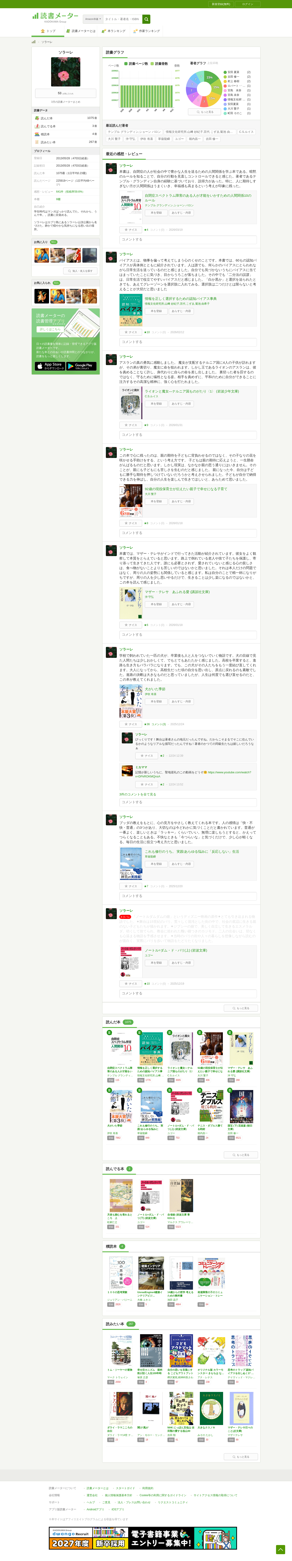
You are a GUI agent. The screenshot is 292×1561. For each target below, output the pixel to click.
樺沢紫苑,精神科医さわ (180, 1377)
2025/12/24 (177, 724)
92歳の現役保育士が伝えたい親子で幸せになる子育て (186, 489)
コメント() (157, 229)
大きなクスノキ (206, 1427)
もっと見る (205, 111)
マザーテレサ (235, 1435)
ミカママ (141, 767)
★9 (146, 425)
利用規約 (147, 1488)
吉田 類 (171, 1435)
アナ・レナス (205, 1377)
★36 (147, 724)
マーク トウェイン (117, 1377)
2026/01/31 (175, 425)
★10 (147, 332)
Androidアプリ (95, 1509)
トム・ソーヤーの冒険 (119, 1369)
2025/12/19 (177, 983)
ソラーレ (126, 165)
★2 (162, 755)
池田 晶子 (172, 1299)
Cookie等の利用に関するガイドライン (163, 1495)
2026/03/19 (175, 229)
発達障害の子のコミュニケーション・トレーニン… (210, 1295)
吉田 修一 (212, 139)
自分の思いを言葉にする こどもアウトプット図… (180, 1373)
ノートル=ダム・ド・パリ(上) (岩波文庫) (176, 950)
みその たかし (205, 1435)
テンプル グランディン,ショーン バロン (134, 131)
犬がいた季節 (155, 689)
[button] (146, 19)
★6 (146, 625)
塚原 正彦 (142, 1377)
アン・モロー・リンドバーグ (151, 1435)
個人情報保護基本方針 (118, 1495)
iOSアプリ (118, 1509)
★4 (146, 229)
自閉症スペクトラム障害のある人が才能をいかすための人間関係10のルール (198, 197)
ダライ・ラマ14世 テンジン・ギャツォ (121, 1435)
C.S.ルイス (246, 131)
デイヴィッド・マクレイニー (242, 1377)
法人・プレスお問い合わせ (134, 1502)
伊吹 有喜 (146, 139)
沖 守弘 (131, 139)
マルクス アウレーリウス (181, 1222)
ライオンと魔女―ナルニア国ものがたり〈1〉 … (180, 1071)
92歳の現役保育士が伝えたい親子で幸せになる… (210, 1071)
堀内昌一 (195, 139)
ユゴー (179, 139)
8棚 (58, 199)
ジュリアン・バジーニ (119, 1299)
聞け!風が (142, 1427)
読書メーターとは (98, 1488)
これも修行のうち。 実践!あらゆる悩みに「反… (150, 1129)
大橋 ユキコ (144, 1299)
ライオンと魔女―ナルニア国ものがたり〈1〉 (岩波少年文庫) (192, 391)
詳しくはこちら (50, 329)
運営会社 (92, 1495)
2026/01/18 (175, 523)
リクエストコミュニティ (173, 1502)
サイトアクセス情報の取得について (215, 1495)
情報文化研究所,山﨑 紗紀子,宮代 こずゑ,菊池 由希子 (201, 131)
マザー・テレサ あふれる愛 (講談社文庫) (177, 592)
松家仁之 (112, 1222)
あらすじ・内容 (181, 212)
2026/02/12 (177, 332)
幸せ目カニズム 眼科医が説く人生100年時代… (149, 1373)
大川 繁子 (114, 139)
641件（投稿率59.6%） (70, 191)
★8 (146, 523)
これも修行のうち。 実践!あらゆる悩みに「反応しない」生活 (192, 851)
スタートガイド (125, 1488)
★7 (146, 886)
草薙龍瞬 (164, 139)
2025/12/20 (175, 886)
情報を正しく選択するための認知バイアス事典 (181, 299)
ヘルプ (91, 1502)
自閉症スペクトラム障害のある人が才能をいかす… (119, 1071)
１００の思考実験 (117, 1292)
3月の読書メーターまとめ (65, 101)
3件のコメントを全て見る (137, 794)
